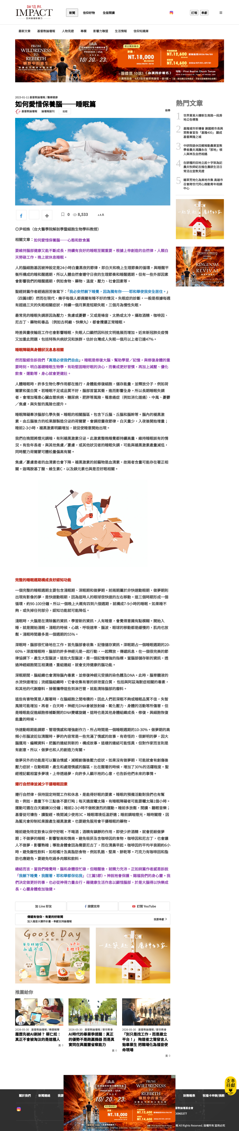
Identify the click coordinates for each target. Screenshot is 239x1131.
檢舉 (167, 110)
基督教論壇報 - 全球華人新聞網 (34, 13)
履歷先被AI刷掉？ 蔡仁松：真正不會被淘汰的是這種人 (38, 1037)
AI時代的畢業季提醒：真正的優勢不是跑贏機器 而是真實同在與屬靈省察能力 (91, 1039)
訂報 (194, 12)
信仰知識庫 (141, 31)
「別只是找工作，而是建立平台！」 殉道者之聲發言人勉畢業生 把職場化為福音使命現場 (145, 1042)
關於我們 (25, 1095)
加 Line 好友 (41, 906)
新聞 (72, 12)
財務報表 (189, 1095)
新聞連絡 (44, 1095)
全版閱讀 (109, 12)
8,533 (80, 214)
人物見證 (68, 31)
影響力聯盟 (100, 31)
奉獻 (204, 12)
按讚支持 (92, 906)
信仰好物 (89, 12)
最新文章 (24, 31)
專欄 (83, 31)
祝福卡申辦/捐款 (214, 1095)
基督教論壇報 (46, 31)
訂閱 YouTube (144, 906)
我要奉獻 (161, 919)
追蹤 (65, 111)
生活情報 (121, 31)
